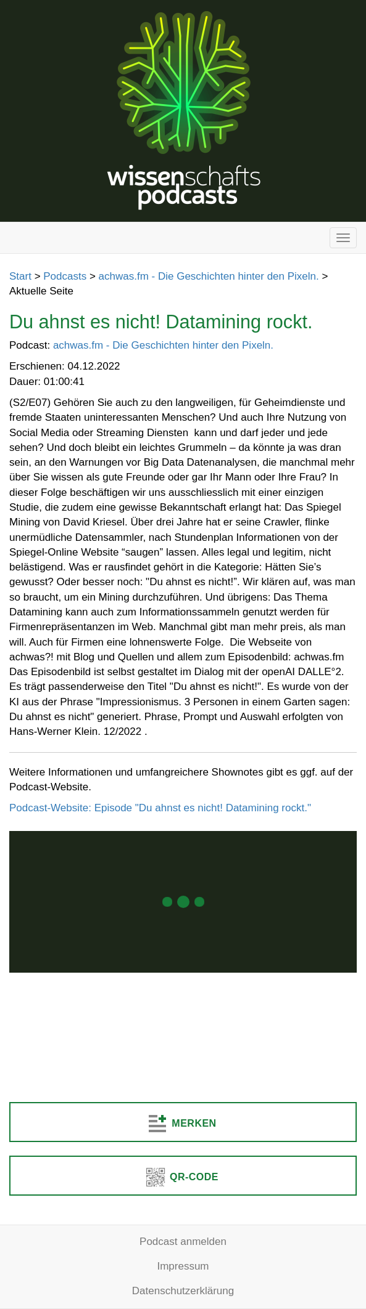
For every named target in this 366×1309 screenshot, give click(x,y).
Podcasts (64, 276)
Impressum (183, 1266)
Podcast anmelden (183, 1241)
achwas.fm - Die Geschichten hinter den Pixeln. (209, 276)
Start (20, 276)
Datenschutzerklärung (183, 1291)
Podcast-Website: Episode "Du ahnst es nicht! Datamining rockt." (160, 808)
